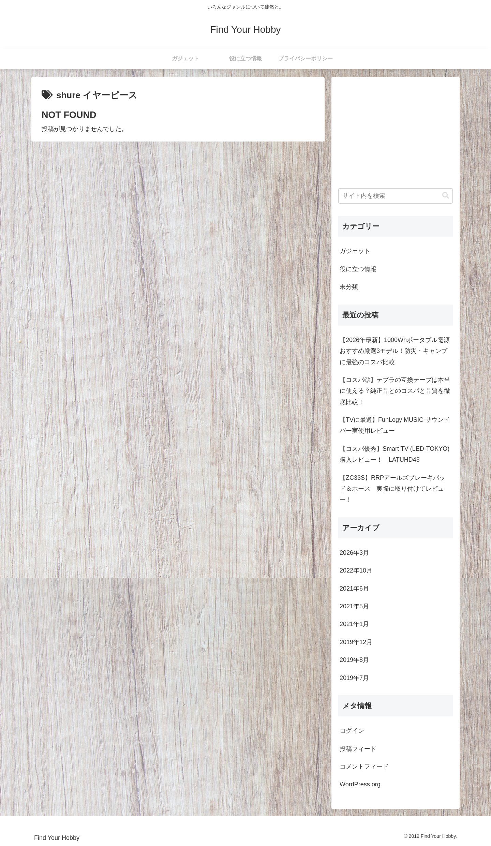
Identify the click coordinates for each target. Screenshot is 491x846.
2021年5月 (354, 606)
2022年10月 (356, 570)
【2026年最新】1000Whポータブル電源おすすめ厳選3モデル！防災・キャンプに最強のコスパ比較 (395, 351)
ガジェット (355, 251)
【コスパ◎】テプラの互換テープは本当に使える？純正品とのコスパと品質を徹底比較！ (395, 390)
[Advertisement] (395, 131)
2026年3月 (354, 552)
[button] (446, 195)
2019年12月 (356, 642)
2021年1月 (354, 624)
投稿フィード (358, 748)
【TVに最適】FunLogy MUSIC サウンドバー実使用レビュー (395, 425)
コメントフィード (364, 766)
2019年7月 (354, 677)
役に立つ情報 (358, 269)
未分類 (349, 286)
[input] (395, 196)
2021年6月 (354, 588)
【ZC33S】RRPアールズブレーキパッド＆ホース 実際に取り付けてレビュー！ (392, 488)
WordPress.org (360, 784)
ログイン (352, 730)
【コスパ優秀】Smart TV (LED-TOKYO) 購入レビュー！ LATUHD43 (394, 454)
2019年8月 (354, 659)
